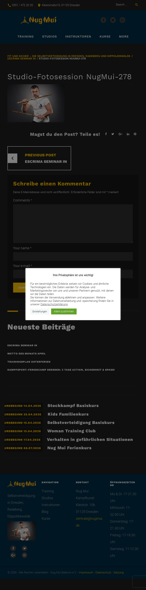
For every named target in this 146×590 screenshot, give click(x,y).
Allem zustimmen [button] (64, 311)
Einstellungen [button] (40, 311)
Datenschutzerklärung (54, 304)
